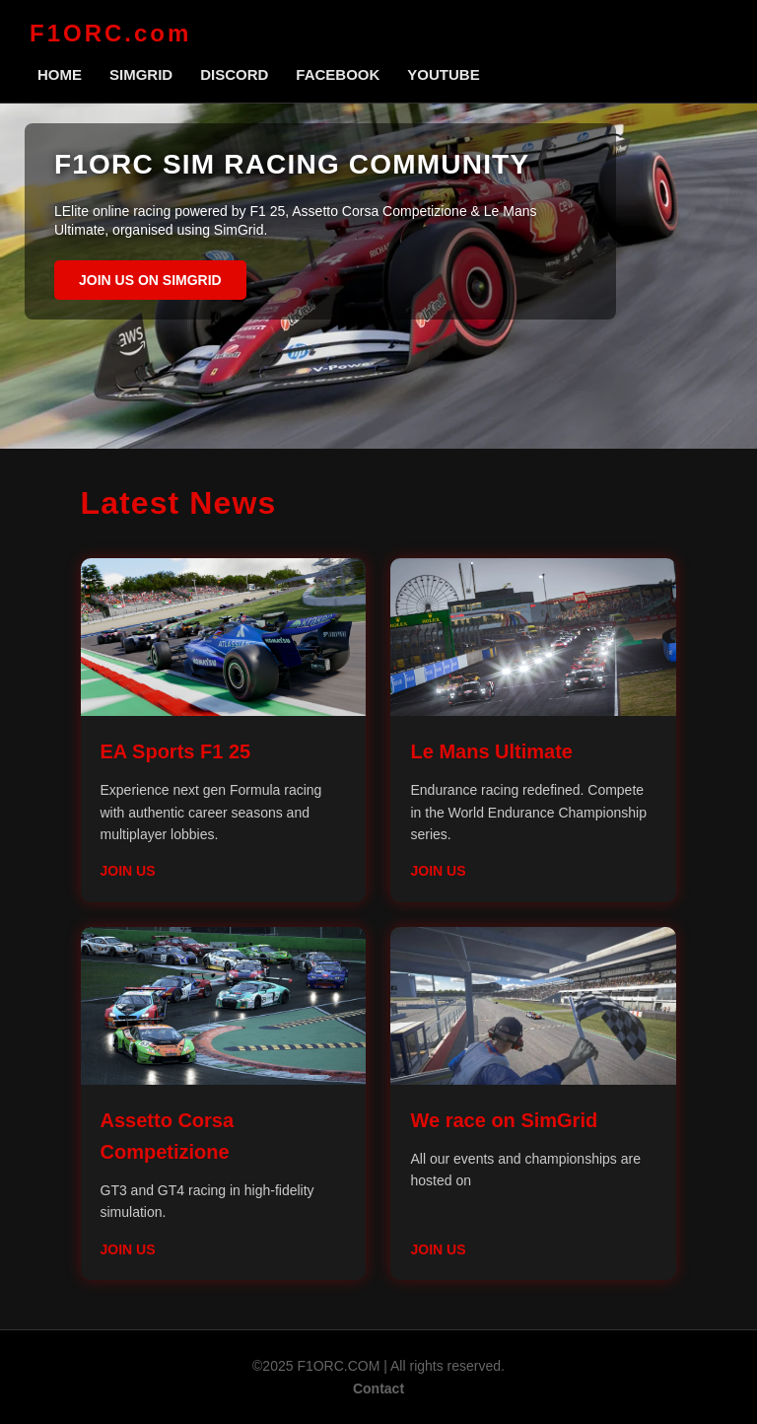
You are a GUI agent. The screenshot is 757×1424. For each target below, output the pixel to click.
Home (59, 74)
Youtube (443, 74)
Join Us (128, 871)
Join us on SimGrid (150, 280)
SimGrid (140, 74)
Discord (234, 74)
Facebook (337, 74)
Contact (378, 1388)
